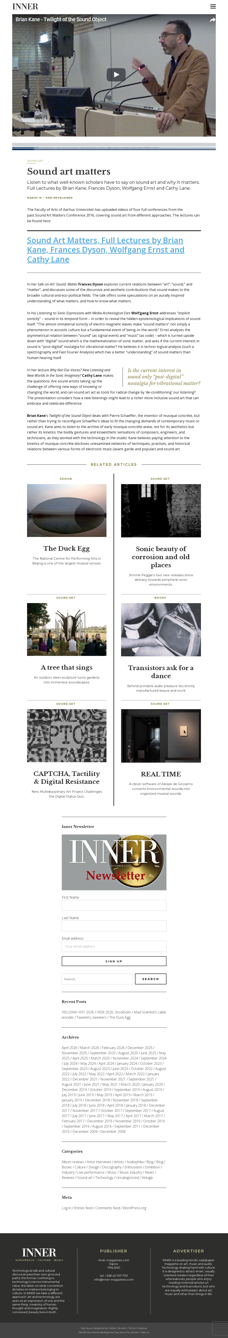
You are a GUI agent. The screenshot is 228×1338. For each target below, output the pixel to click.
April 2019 (122, 1094)
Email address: (73, 938)
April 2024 (106, 1063)
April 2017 (133, 1115)
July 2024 (70, 1063)
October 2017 (111, 1110)
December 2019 (74, 1089)
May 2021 (110, 1084)
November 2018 (125, 1100)
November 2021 (113, 1079)
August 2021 (71, 1084)
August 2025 (128, 1053)
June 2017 (97, 1115)
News (149, 1172)
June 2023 (120, 1068)
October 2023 (151, 1063)
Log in (66, 1208)
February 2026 (113, 1047)
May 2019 (104, 1094)
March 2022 (135, 1073)
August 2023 (100, 1068)
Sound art (35, 160)
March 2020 (130, 1084)
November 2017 (85, 1110)
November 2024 (125, 1058)
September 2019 (127, 1089)
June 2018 (97, 1105)
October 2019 (100, 1089)
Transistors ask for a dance (161, 672)
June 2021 (91, 1084)
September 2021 (141, 1079)
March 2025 (100, 1058)
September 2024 (153, 1058)
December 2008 (112, 1131)
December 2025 (140, 1047)
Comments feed (107, 1208)
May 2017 (115, 1115)
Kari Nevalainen (59, 197)
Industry (68, 1172)
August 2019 (152, 1089)
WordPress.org (134, 1208)
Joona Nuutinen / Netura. (134, 1332)
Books (160, 597)
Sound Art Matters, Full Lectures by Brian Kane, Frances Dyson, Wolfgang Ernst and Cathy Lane (106, 249)
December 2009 (85, 1131)
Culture (80, 1167)
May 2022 (97, 1073)
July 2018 (79, 1105)
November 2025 (74, 1053)
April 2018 (115, 1105)
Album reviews (73, 1161)
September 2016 (76, 1126)
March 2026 (89, 1047)
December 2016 (99, 1121)
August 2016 (102, 1126)
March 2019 (142, 1094)
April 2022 (115, 1073)
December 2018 (97, 1100)
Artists (119, 1161)
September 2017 (138, 1110)
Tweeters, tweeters (91, 1017)
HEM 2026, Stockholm (114, 1012)
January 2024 (127, 1063)
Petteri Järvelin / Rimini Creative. (128, 1328)
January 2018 (136, 1105)
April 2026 (69, 1047)
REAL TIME (161, 774)
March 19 (34, 197)
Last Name (70, 917)
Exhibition (152, 1167)
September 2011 (127, 1126)
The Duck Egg (66, 548)
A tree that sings (67, 667)
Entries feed (83, 1208)
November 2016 (128, 1121)
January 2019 (72, 1100)
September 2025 (103, 1053)
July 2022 (79, 1073)
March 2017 (153, 1115)
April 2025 (80, 1058)
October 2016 (154, 1121)
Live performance (91, 1172)
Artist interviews (99, 1161)
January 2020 (152, 1084)
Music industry (131, 1172)
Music (112, 1172)
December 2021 (85, 1079)
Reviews (68, 1177)
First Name (70, 897)
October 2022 (142, 1068)
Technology (104, 1177)
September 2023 (74, 1068)
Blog (149, 1161)
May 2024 (88, 1063)
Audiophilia (135, 1161)
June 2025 (148, 1053)
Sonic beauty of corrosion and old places (161, 557)
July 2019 (68, 1094)
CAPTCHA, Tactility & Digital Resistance (67, 778)
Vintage (147, 1177)
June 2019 (86, 1094)
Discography (112, 1167)
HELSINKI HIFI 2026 (78, 1012)
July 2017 (79, 1115)
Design (66, 478)
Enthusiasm (133, 1167)
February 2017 (73, 1121)
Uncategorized (127, 1177)
